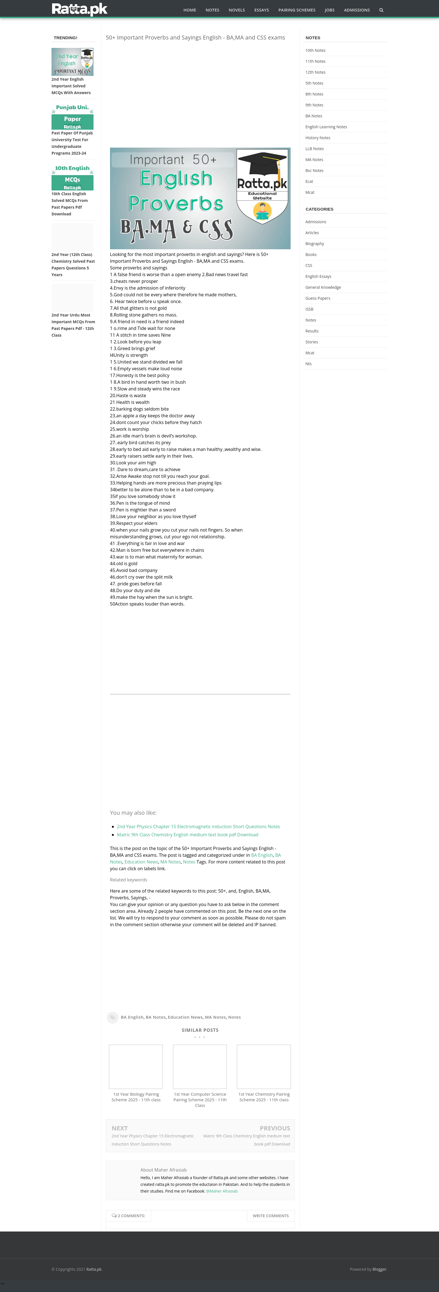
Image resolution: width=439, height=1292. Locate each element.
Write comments (271, 1221)
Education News (141, 862)
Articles (312, 232)
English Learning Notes (326, 126)
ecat (309, 181)
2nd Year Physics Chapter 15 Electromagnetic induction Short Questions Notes (198, 826)
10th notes (315, 50)
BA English (262, 855)
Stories (311, 341)
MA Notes (170, 862)
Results (312, 331)
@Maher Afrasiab (222, 1196)
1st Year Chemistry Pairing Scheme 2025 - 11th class (264, 1102)
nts (308, 363)
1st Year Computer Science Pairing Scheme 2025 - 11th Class (200, 1105)
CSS (308, 265)
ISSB (309, 309)
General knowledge (323, 287)
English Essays (318, 276)
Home (189, 10)
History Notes (317, 137)
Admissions (315, 221)
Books (311, 254)
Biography (314, 243)
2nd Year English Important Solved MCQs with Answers (71, 85)
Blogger (380, 1274)
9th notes (314, 105)
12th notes (315, 72)
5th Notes (314, 83)
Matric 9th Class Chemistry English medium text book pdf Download (187, 835)
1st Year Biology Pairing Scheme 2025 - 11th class (135, 1102)
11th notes (315, 61)
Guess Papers (317, 298)
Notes (189, 862)
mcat (309, 192)
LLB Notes (314, 148)
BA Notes (156, 1017)
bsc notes (314, 170)
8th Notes (314, 94)
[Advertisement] (200, 84)
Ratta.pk (94, 1274)
